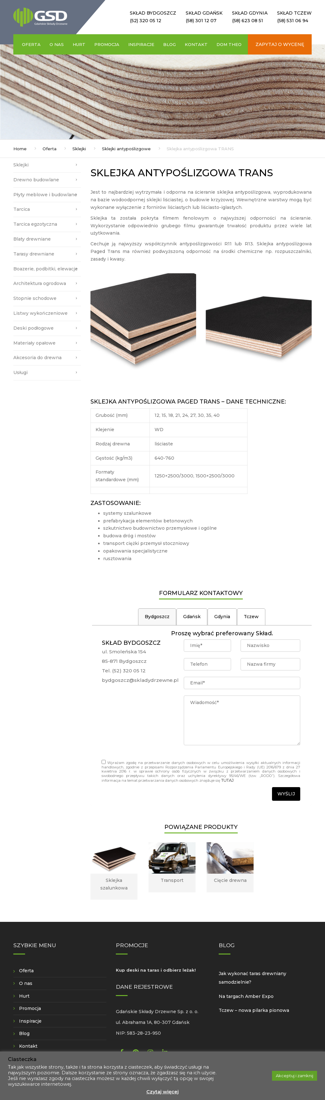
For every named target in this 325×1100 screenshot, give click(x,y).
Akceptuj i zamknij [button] (294, 1075)
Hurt (79, 44)
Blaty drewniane (32, 239)
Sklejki (79, 148)
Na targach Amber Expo (246, 996)
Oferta (31, 44)
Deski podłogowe (33, 328)
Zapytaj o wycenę (279, 44)
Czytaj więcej (162, 1092)
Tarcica (21, 209)
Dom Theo (229, 44)
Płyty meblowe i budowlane (45, 194)
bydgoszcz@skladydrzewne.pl (140, 680)
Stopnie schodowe (34, 298)
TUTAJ (227, 780)
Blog (169, 44)
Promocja (106, 44)
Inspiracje (141, 44)
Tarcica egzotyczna (35, 224)
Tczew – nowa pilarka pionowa (254, 1010)
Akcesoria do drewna (37, 357)
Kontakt (196, 44)
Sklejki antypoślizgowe (126, 148)
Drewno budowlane (36, 180)
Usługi (20, 372)
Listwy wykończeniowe (40, 313)
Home (20, 148)
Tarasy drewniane (33, 254)
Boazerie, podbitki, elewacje (45, 269)
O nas (57, 44)
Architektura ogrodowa (39, 283)
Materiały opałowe (34, 343)
